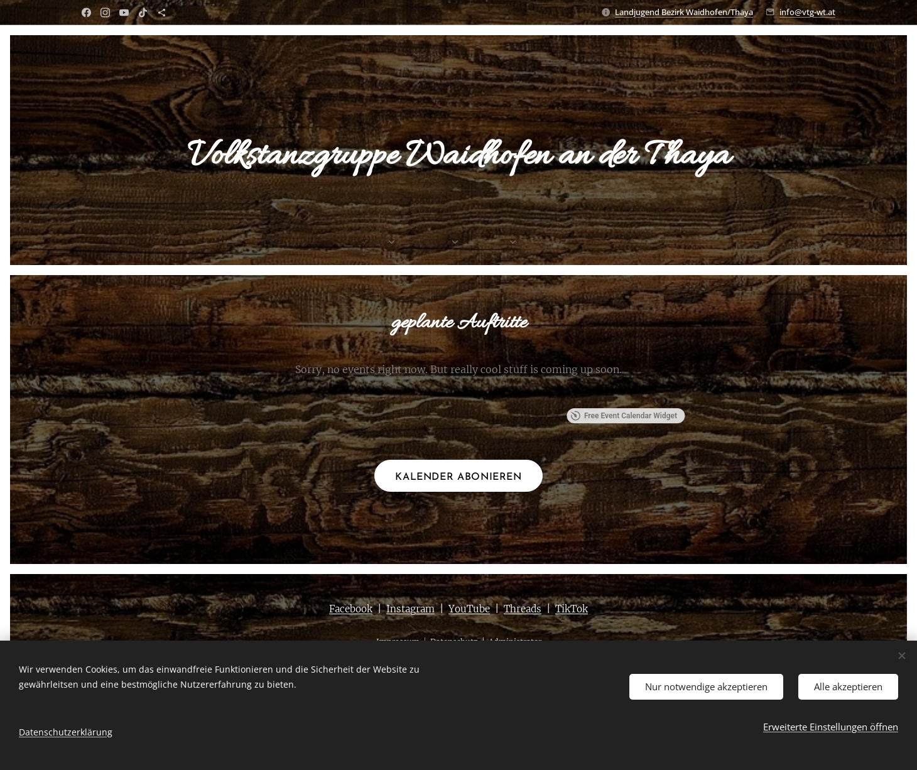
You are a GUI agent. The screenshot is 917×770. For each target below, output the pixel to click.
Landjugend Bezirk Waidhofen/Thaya (684, 12)
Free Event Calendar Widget (624, 416)
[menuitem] (407, 243)
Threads (522, 609)
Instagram (410, 609)
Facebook (350, 609)
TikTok (571, 609)
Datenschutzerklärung (65, 732)
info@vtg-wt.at (807, 12)
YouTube (469, 609)
